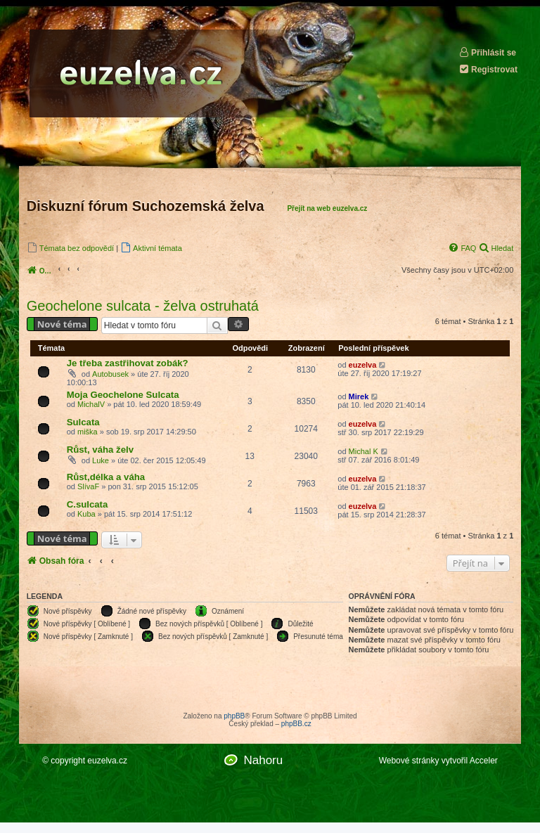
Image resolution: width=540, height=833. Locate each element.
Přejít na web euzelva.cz (327, 208)
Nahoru (263, 760)
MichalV (91, 404)
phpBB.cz (296, 724)
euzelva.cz (107, 761)
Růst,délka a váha (106, 477)
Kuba (86, 514)
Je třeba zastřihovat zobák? (127, 363)
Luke (100, 460)
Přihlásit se (487, 52)
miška (87, 431)
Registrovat (488, 69)
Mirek (359, 396)
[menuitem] (70, 248)
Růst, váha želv (100, 449)
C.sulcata (87, 504)
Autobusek (110, 374)
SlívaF (88, 486)
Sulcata (83, 422)
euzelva (363, 365)
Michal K (363, 451)
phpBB (234, 716)
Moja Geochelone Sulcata (123, 394)
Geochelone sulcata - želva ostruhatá (143, 306)
